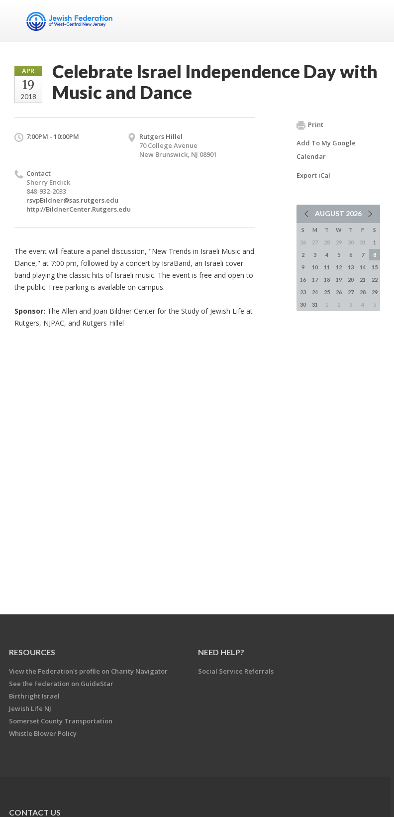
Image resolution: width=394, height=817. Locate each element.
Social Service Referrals (236, 671)
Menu (368, 21)
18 (327, 279)
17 (315, 279)
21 (363, 279)
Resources (32, 652)
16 (303, 279)
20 (351, 279)
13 (351, 267)
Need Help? (221, 652)
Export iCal (313, 175)
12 (339, 267)
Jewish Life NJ (30, 708)
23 (303, 292)
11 (327, 267)
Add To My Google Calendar (326, 149)
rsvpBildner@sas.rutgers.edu (72, 200)
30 (303, 304)
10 (315, 267)
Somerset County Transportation (60, 720)
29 (375, 292)
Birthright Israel (34, 696)
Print (309, 125)
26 (339, 292)
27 (351, 292)
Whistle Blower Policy (43, 733)
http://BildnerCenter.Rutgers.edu (78, 209)
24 (315, 292)
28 (363, 292)
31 (315, 304)
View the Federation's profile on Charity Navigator (88, 671)
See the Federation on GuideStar (61, 683)
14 (363, 267)
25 (327, 292)
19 (339, 279)
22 (375, 279)
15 (375, 267)
